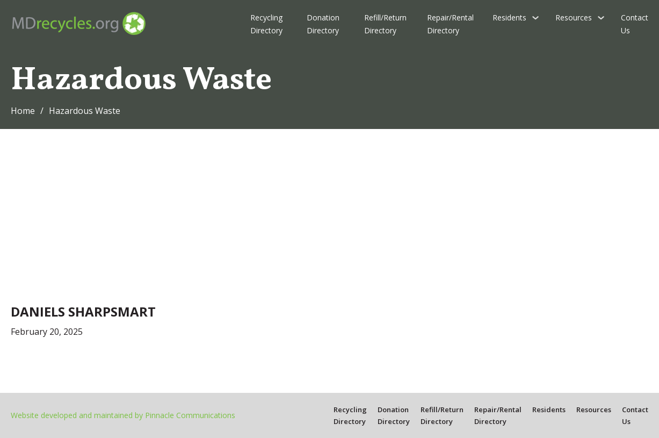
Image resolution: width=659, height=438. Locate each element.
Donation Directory (323, 23)
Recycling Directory (266, 23)
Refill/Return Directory (385, 23)
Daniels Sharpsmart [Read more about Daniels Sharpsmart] (83, 311)
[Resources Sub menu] (601, 17)
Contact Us (634, 23)
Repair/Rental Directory (450, 23)
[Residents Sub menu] (535, 17)
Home (23, 111)
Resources (573, 17)
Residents (509, 17)
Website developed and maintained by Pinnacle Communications (123, 415)
